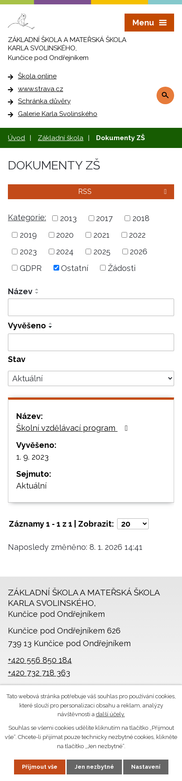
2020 (65, 234)
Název (20, 291)
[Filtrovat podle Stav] (91, 379)
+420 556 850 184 (40, 660)
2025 (102, 251)
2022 (137, 234)
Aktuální (31, 485)
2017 (104, 218)
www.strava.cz (40, 89)
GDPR (31, 267)
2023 (28, 251)
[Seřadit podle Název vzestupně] (37, 289)
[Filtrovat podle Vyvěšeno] (91, 342)
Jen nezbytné (94, 766)
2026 (138, 251)
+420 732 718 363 (39, 672)
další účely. (110, 714)
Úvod (16, 138)
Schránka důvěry (44, 101)
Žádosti (122, 267)
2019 (28, 234)
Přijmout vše (39, 766)
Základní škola (60, 138)
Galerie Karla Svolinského (57, 114)
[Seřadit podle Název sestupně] (37, 293)
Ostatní (74, 267)
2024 (65, 251)
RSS (124, 191)
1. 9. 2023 (32, 456)
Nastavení (146, 766)
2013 (68, 218)
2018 (141, 218)
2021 (101, 234)
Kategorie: (27, 217)
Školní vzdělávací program (74, 428)
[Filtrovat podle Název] (91, 307)
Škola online (37, 76)
